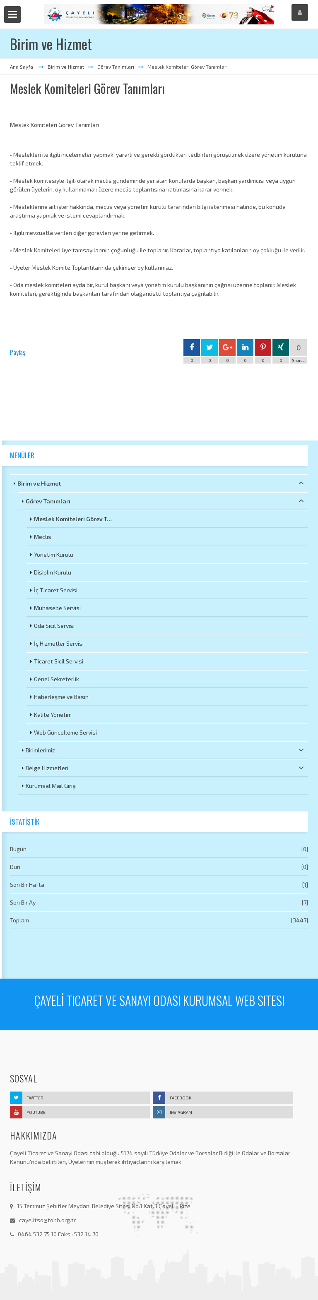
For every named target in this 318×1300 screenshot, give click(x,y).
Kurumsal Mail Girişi (51, 785)
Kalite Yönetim (53, 714)
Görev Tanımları (115, 66)
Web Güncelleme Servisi (65, 732)
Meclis (42, 536)
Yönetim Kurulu (53, 554)
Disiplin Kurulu (52, 572)
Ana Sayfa (22, 66)
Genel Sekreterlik (56, 678)
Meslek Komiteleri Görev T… (73, 518)
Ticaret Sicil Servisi (58, 661)
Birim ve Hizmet (66, 66)
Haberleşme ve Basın (61, 696)
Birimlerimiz (165, 750)
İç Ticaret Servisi (55, 590)
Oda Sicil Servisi (54, 625)
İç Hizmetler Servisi (59, 643)
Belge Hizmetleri (165, 768)
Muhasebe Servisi (57, 607)
